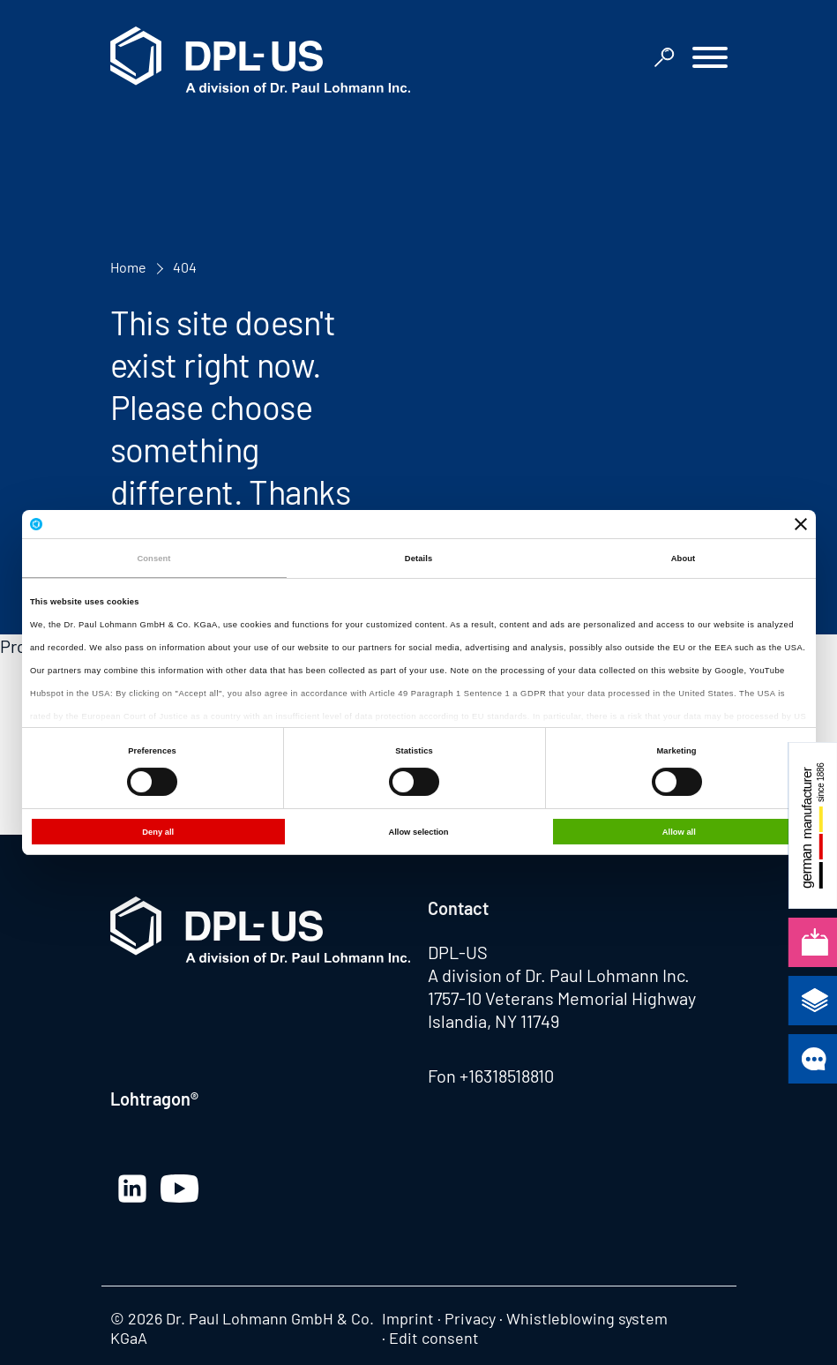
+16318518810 (507, 1075)
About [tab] (683, 558)
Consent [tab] (153, 558)
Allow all (679, 832)
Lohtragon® (154, 1098)
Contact (458, 908)
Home (128, 267)
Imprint (408, 1318)
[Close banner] (801, 524)
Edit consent (434, 1337)
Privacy (470, 1318)
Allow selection (418, 832)
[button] (710, 60)
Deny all (158, 832)
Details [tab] (418, 558)
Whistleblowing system (587, 1318)
